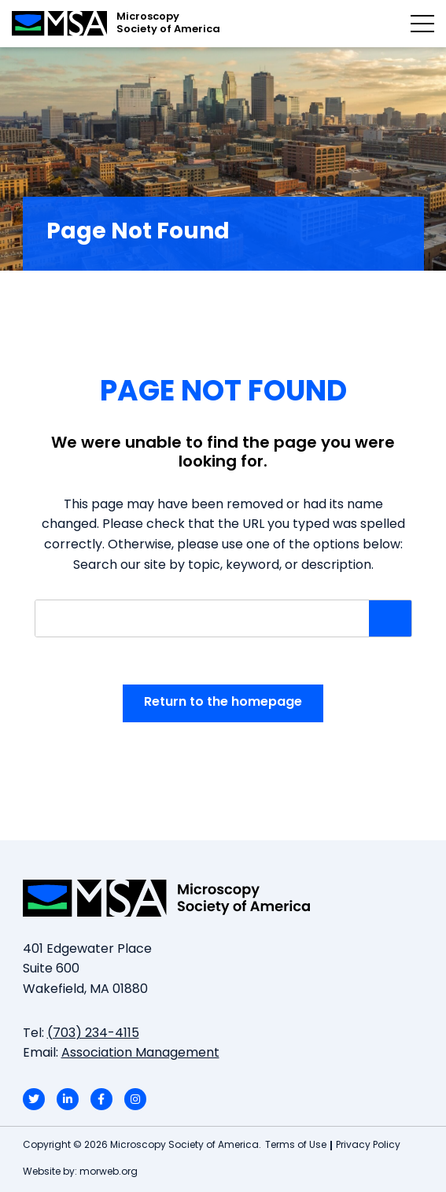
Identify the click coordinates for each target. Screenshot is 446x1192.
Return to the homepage (223, 702)
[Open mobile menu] (422, 23)
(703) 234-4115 (93, 1034)
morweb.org (108, 1172)
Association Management (140, 1053)
